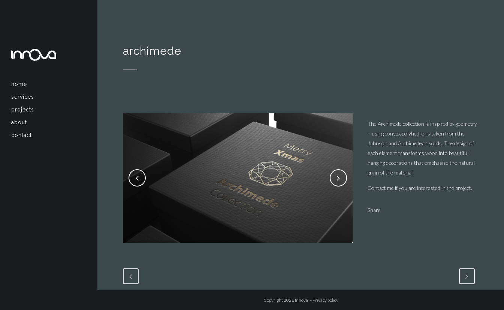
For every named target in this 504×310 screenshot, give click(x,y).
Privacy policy (325, 300)
